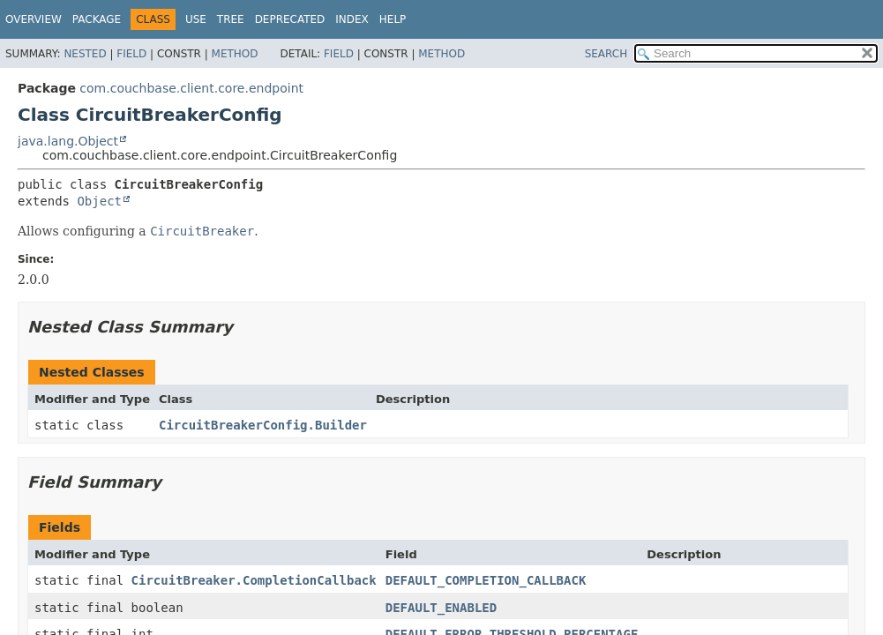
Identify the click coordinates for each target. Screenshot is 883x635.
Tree (230, 19)
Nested (85, 54)
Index (352, 19)
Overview (33, 19)
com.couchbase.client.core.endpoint (191, 88)
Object (99, 201)
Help (393, 19)
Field (131, 54)
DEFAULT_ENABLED (441, 608)
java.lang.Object (68, 141)
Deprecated (290, 19)
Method (235, 54)
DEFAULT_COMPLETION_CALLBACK (486, 580)
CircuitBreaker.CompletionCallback (254, 580)
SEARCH (606, 54)
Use (195, 19)
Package (96, 19)
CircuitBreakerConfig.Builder (263, 425)
